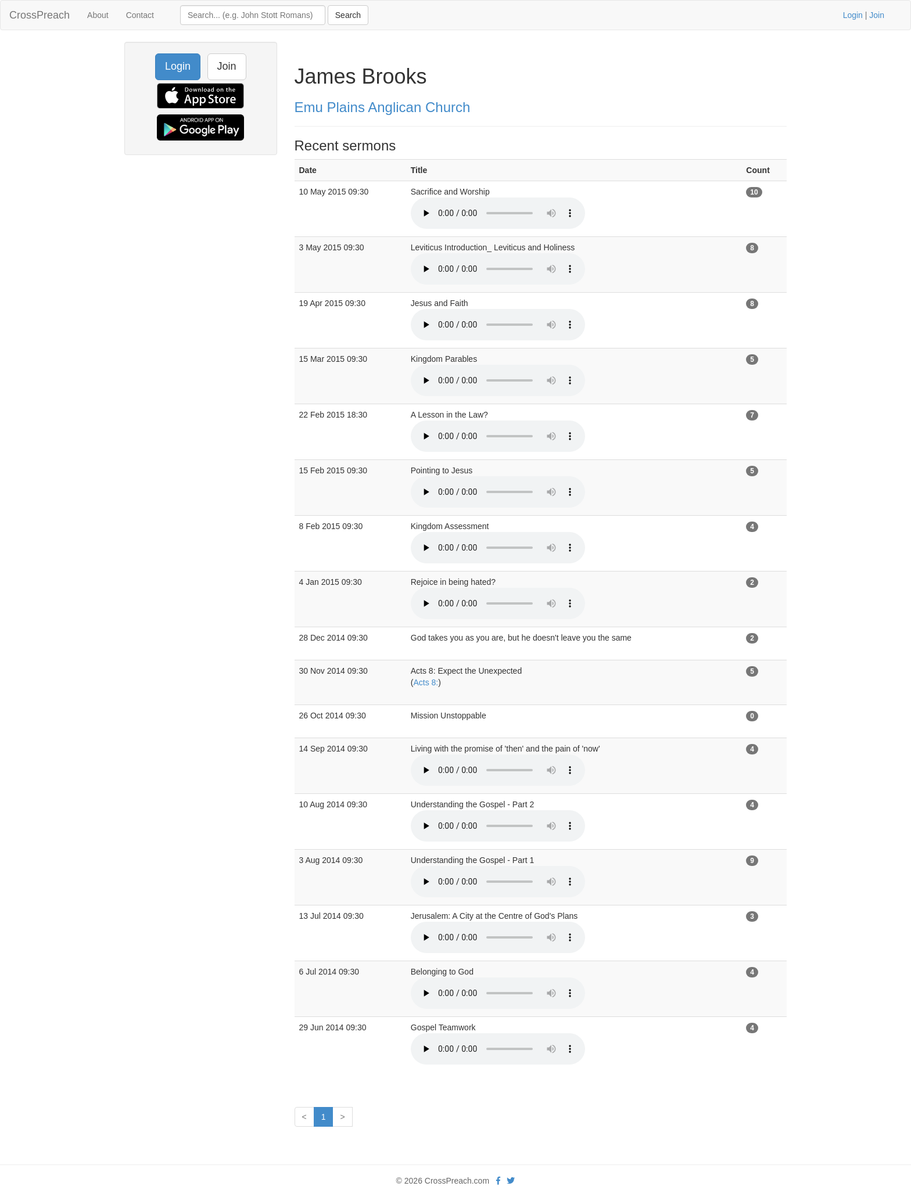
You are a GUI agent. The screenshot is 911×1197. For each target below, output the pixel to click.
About (98, 15)
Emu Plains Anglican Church (383, 107)
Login (853, 15)
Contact (140, 15)
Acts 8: (425, 682)
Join (876, 15)
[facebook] (498, 1180)
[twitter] (511, 1180)
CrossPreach (39, 15)
